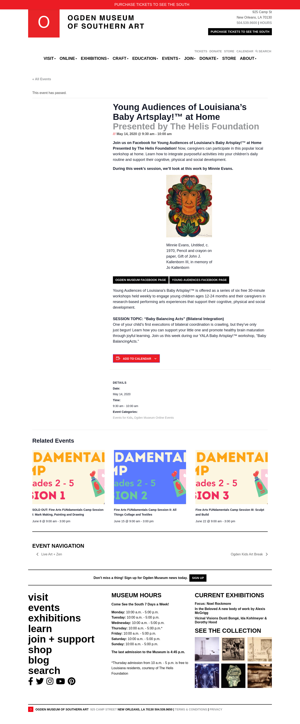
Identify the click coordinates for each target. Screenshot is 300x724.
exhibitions (54, 618)
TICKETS (200, 51)
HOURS (266, 23)
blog (38, 660)
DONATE (215, 51)
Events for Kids (122, 417)
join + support (61, 639)
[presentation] (68, 477)
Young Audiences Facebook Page (199, 280)
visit (38, 597)
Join (190, 58)
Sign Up (198, 578)
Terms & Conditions (191, 709)
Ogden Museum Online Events (154, 417)
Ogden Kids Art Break (247, 554)
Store (229, 58)
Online (68, 58)
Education (145, 58)
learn (40, 628)
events (44, 607)
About (248, 58)
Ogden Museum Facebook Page (140, 280)
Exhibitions (95, 58)
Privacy (216, 709)
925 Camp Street (103, 709)
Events (171, 58)
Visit (50, 58)
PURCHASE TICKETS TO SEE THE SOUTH (240, 31)
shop (40, 649)
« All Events (41, 79)
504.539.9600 (247, 23)
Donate (208, 58)
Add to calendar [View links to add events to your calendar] (137, 358)
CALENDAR (244, 51)
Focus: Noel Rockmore (213, 603)
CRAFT (121, 58)
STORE (229, 51)
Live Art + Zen (51, 554)
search (44, 670)
